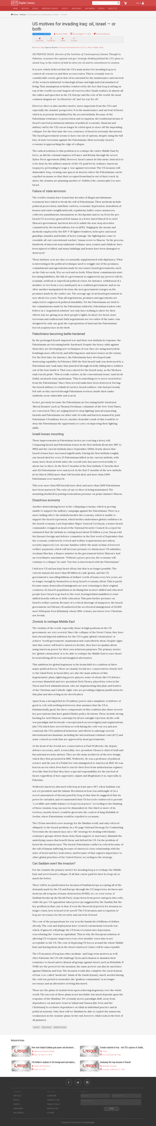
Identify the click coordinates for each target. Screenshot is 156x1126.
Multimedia (90, 8)
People (101, 8)
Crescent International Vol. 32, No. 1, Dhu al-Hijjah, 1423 (80, 47)
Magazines (76, 8)
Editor (104, 1051)
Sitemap (50, 1113)
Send (111, 1108)
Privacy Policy (53, 1104)
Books (35, 8)
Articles (25, 8)
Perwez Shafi (61, 34)
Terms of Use (53, 1100)
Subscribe (52, 1096)
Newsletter (52, 1108)
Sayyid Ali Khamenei (42, 1066)
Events (65, 8)
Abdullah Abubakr (109, 1066)
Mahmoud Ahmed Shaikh (44, 1051)
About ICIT (112, 8)
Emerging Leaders (50, 8)
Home (15, 8)
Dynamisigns (89, 1122)
